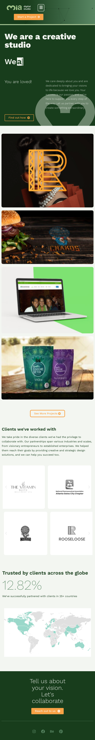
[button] (41, 7)
